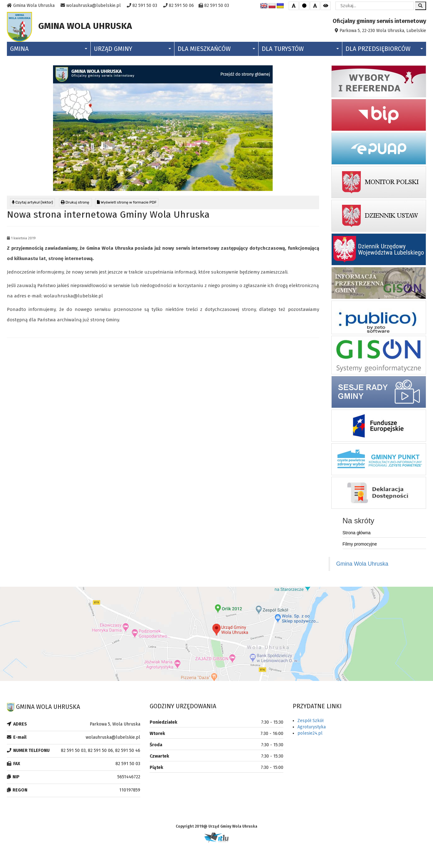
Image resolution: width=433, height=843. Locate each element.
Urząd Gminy (132, 48)
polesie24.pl (310, 733)
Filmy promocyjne (360, 544)
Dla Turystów (300, 48)
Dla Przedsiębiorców (384, 48)
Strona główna (357, 532)
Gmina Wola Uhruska (362, 564)
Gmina (48, 48)
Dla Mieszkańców (216, 48)
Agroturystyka (311, 727)
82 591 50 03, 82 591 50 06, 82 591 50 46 (100, 750)
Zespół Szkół (310, 720)
